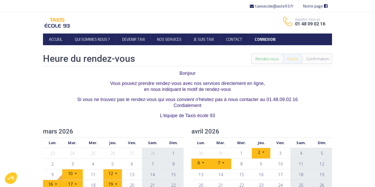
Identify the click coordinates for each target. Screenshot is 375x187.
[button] (11, 178)
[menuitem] (55, 39)
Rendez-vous (267, 58)
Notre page (315, 6)
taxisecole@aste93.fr (272, 6)
